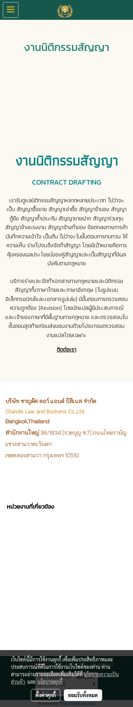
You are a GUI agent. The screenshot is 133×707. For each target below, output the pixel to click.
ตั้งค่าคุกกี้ (45, 695)
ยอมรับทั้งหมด (83, 695)
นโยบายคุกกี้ (50, 681)
